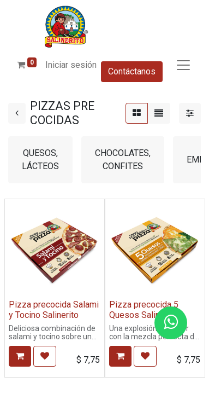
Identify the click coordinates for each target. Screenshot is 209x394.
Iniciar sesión (71, 65)
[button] (20, 356)
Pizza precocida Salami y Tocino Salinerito (54, 309)
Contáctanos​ (132, 71)
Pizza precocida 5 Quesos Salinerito (143, 309)
